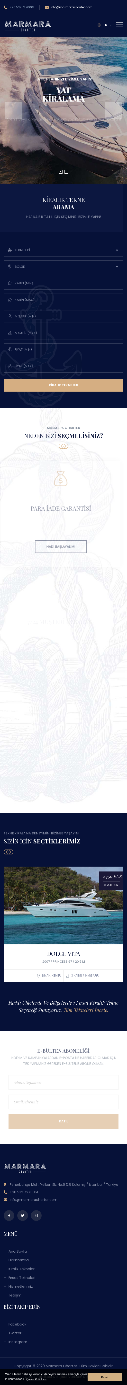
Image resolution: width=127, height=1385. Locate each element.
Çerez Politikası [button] (36, 1379)
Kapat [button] (104, 1377)
